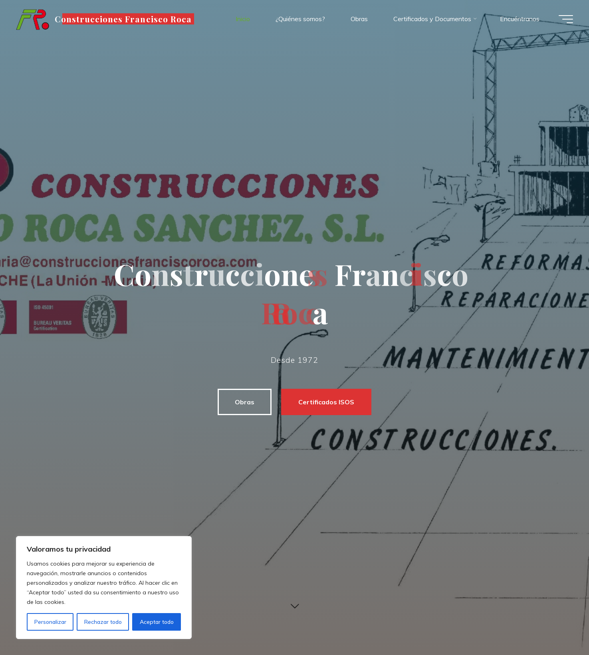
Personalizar (50, 621)
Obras (244, 402)
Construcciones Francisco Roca (123, 18)
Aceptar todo (157, 621)
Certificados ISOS (326, 402)
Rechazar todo (103, 621)
